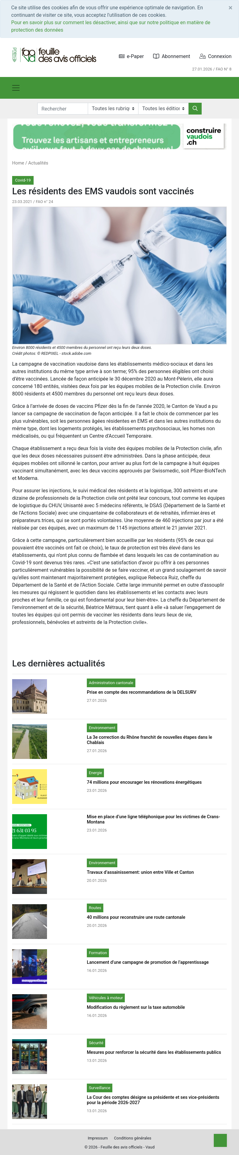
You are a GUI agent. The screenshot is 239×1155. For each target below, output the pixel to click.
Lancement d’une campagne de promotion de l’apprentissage (148, 962)
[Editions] (163, 109)
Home (18, 163)
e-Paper (131, 56)
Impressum (98, 1138)
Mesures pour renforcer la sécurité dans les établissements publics (154, 1052)
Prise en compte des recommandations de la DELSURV (141, 692)
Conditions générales (132, 1138)
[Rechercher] (195, 109)
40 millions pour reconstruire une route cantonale (136, 917)
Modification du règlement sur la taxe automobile (136, 1007)
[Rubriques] (113, 109)
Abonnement (171, 56)
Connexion (215, 56)
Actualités (38, 163)
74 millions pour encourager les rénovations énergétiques (144, 782)
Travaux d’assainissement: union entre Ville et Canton (140, 872)
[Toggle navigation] (15, 88)
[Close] (230, 7)
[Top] (220, 1140)
